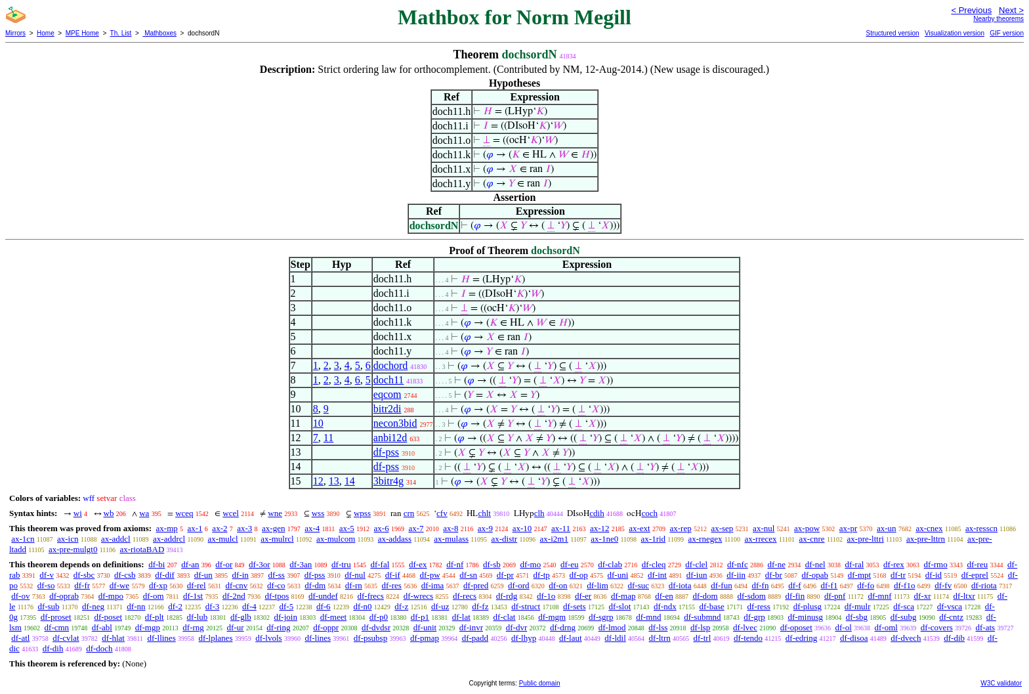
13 (334, 481)
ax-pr (848, 528)
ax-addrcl (169, 539)
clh (539, 513)
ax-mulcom (335, 539)
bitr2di (387, 408)
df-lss (657, 627)
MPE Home (82, 33)
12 (318, 481)
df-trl (702, 638)
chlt (484, 513)
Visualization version (954, 33)
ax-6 (381, 528)
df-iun (696, 575)
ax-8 (450, 528)
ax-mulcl (223, 539)
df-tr (898, 575)
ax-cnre (812, 539)
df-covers (937, 627)
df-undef (323, 596)
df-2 (175, 606)
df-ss (276, 575)
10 (318, 423)
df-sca (903, 606)
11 (328, 437)
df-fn (759, 585)
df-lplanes (215, 638)
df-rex (893, 564)
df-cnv (236, 585)
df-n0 (362, 606)
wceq (184, 513)
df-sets (574, 606)
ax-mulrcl (277, 539)
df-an (190, 564)
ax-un (886, 528)
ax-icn (67, 539)
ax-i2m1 (554, 539)
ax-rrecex (760, 539)
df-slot (619, 606)
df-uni (618, 575)
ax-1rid (653, 539)
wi (78, 513)
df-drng (563, 627)
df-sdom (751, 596)
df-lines (317, 638)
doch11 (388, 379)
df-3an (300, 564)
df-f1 (828, 585)
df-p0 (378, 617)
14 (350, 481)
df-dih (53, 648)
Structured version (892, 33)
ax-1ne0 (604, 539)
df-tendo (748, 638)
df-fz (480, 606)
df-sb (492, 564)
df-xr (922, 596)
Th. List (121, 33)
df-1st (193, 596)
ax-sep (722, 528)
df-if (392, 575)
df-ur (235, 627)
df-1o (546, 596)
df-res (392, 585)
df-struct (525, 606)
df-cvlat (65, 638)
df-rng (193, 627)
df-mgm (552, 617)
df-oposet (796, 627)
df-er (583, 596)
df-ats (986, 627)
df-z (401, 606)
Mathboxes (159, 33)
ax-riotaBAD (141, 549)
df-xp (158, 585)
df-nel (815, 564)
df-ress (758, 606)
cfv (442, 513)
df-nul (355, 575)
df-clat (505, 617)
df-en (664, 596)
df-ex (418, 564)
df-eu (569, 564)
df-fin (795, 596)
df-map (623, 596)
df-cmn (57, 627)
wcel (230, 513)
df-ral (854, 564)
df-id (933, 575)
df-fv (943, 585)
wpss (362, 513)
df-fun (721, 585)
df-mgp (147, 627)
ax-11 (560, 528)
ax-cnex (928, 528)
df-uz (440, 606)
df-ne (776, 564)
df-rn (353, 585)
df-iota (680, 585)
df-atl (20, 638)
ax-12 (600, 528)
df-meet (333, 617)
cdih (596, 513)
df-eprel (974, 575)
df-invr (471, 627)
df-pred (475, 585)
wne (275, 513)
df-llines (161, 638)
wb (109, 513)
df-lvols (268, 638)
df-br (773, 575)
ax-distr (504, 539)
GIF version (1007, 33)
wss (318, 513)
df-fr (82, 585)
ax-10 (522, 528)
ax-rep (680, 528)
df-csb (125, 575)
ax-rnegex (705, 539)
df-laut (570, 638)
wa (144, 513)
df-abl (102, 627)
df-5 (287, 606)
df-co (276, 585)
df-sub (48, 606)
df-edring (801, 638)
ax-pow (807, 528)
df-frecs (371, 596)
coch (649, 513)
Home (45, 33)
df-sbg (857, 617)
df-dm (315, 585)
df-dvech (906, 638)
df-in (240, 575)
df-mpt (859, 575)
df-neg (93, 606)
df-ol (843, 627)
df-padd (475, 638)
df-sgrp (601, 617)
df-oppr (326, 627)
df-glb (240, 617)
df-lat (461, 617)
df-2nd (233, 596)
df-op (579, 575)
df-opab (815, 575)
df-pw (430, 575)
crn (409, 513)
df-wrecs (418, 596)
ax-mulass (451, 539)
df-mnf (879, 596)
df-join (285, 617)
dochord (390, 365)
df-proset (56, 617)
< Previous (971, 10)
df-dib (954, 638)
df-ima (432, 585)
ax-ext (639, 528)
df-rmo (936, 564)
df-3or (259, 564)
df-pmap (424, 638)
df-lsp (700, 627)
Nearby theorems (998, 18)
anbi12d (390, 437)
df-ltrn (660, 638)
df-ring (278, 627)
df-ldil (615, 638)
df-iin (736, 575)
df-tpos (276, 596)
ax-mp (167, 528)
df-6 (323, 606)
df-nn (136, 606)
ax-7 (415, 528)
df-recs (464, 596)
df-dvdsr (376, 627)
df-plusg (807, 606)
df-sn (468, 575)
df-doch (99, 648)
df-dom (704, 596)
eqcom (387, 394)
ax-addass (394, 539)
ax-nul (763, 528)
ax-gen (273, 528)
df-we (119, 585)
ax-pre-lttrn (925, 539)
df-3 (212, 606)
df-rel (196, 585)
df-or (223, 564)
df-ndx (665, 606)
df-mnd (648, 617)
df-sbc (84, 575)
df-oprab (64, 596)
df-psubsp (370, 638)
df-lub (196, 617)
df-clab (610, 564)
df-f (794, 585)
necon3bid (395, 423)
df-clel (696, 564)
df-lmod (612, 627)
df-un (203, 575)
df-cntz (951, 617)
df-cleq (654, 564)
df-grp (754, 617)
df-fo (865, 585)
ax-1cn (22, 539)
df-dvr (517, 627)
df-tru (341, 564)
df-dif (165, 575)
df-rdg (507, 596)
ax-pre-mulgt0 (73, 549)
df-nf (454, 564)
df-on (558, 585)
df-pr (505, 575)
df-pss (386, 452)
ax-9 (485, 528)
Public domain (539, 683)
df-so (46, 585)
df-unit (424, 627)
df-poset (108, 617)
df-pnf (835, 596)
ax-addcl (116, 539)
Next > (1011, 10)
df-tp (542, 575)
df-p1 (420, 617)
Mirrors (15, 33)
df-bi (156, 564)
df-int (657, 575)
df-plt (154, 617)
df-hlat (113, 638)
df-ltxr (964, 596)
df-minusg (805, 617)
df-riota (984, 585)
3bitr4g (388, 481)
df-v (46, 575)
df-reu (977, 564)
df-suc (639, 585)
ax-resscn (981, 528)
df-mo (530, 564)
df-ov (20, 596)
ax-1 (195, 528)
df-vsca (949, 606)
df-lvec (745, 627)
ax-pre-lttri (865, 539)
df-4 (249, 606)
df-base (712, 606)
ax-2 (219, 528)
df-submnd (702, 617)
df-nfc (737, 564)
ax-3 (244, 528)
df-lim (597, 585)
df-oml (886, 627)
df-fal (379, 564)
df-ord (519, 585)
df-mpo (110, 596)
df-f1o (904, 585)
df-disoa (854, 638)
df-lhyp (523, 638)
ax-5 (346, 528)
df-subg (904, 617)
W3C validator (1001, 683)
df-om (153, 596)
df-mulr (858, 606)
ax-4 (312, 528)
